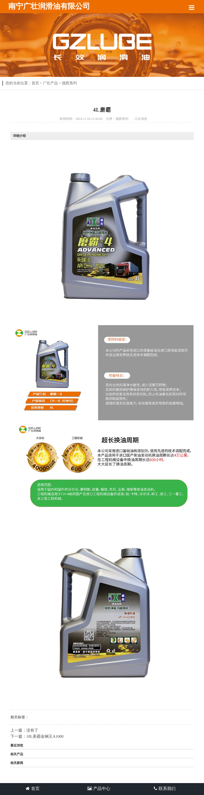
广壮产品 (50, 83)
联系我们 (165, 788)
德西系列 (69, 83)
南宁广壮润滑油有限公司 (49, 6)
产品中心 (98, 788)
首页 (35, 83)
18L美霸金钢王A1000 (44, 736)
